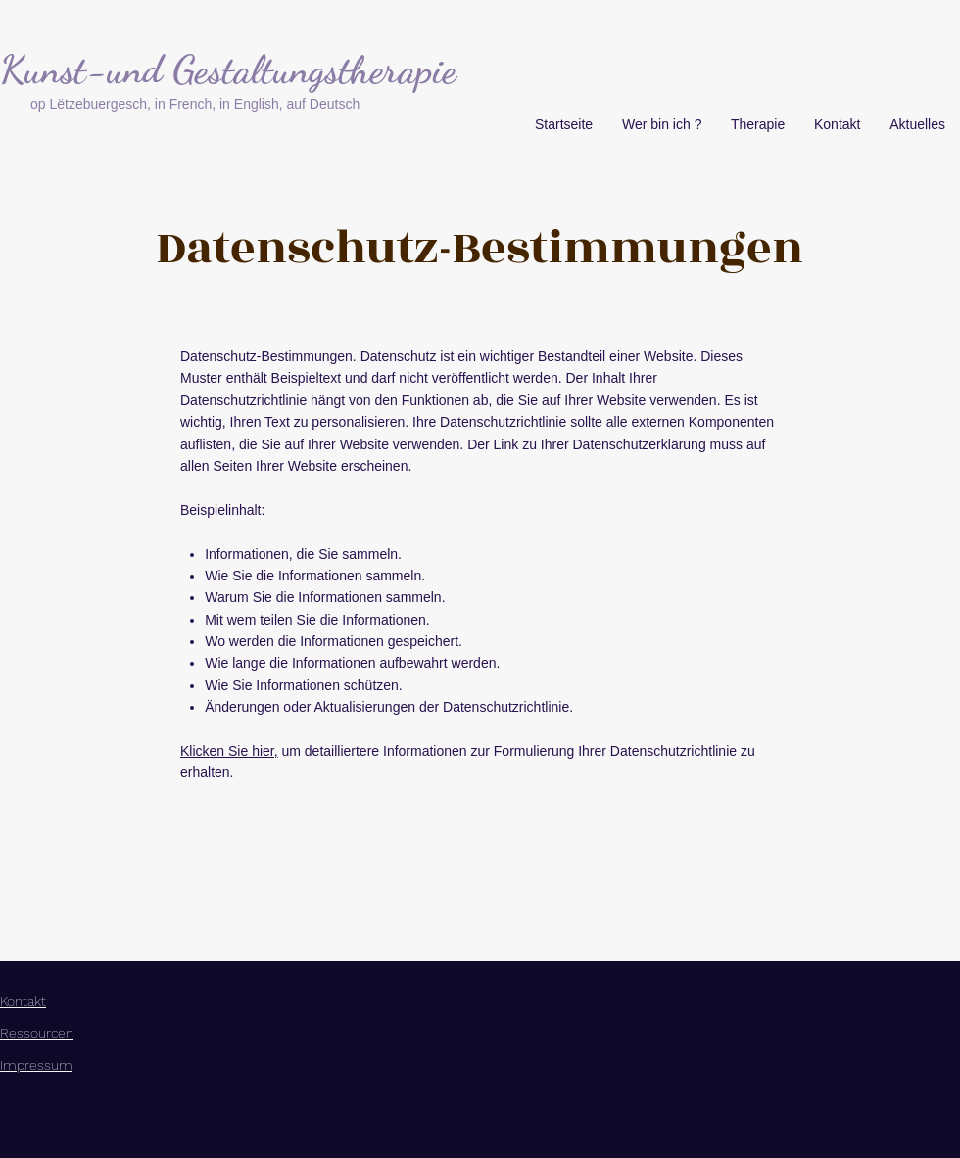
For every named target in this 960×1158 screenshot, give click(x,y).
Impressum (36, 1065)
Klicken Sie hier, (229, 751)
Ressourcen (36, 1033)
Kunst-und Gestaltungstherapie (228, 69)
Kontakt (23, 1001)
